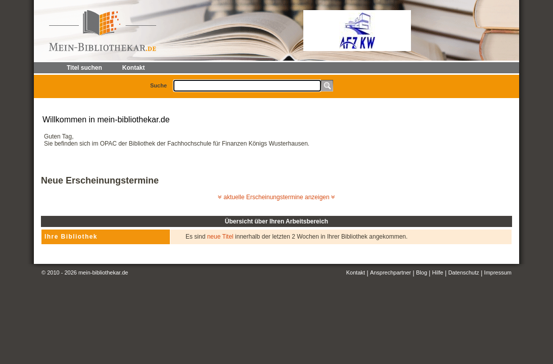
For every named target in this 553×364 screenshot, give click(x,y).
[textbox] (247, 86)
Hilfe (437, 272)
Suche (158, 85)
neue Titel (220, 236)
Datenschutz (463, 272)
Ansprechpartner (390, 272)
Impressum (498, 272)
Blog (421, 272)
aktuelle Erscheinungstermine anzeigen (276, 197)
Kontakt (355, 272)
